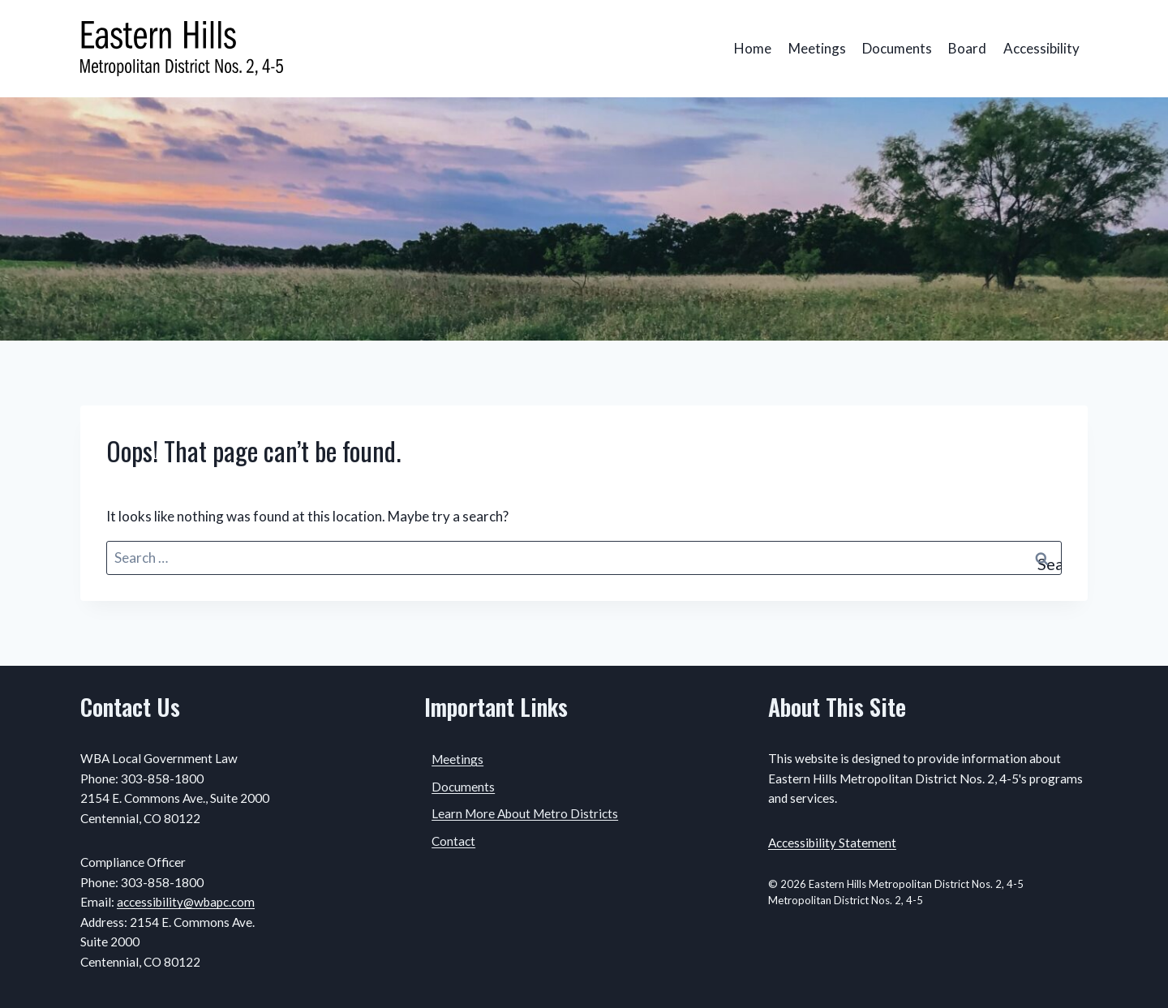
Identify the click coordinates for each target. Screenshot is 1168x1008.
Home (752, 48)
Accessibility (1041, 48)
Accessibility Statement (832, 842)
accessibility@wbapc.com (186, 901)
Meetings (817, 48)
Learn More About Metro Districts (525, 813)
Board (967, 48)
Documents (897, 48)
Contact (453, 841)
